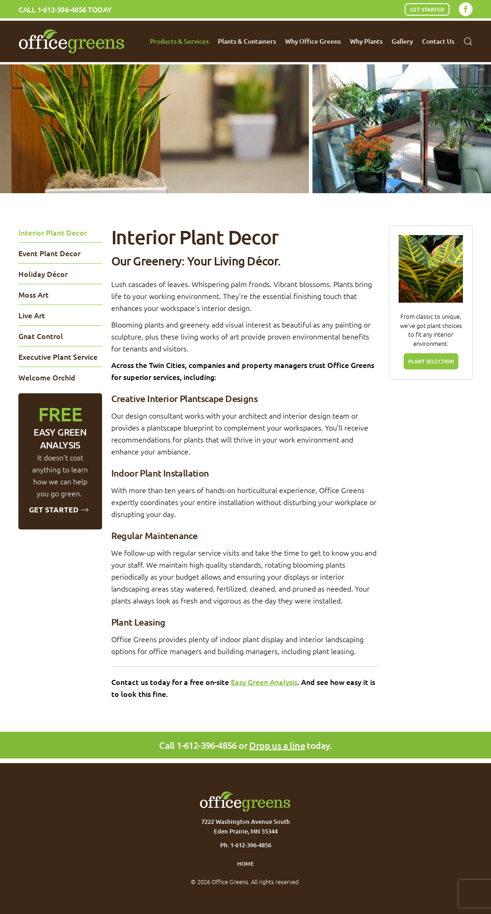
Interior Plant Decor (52, 232)
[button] (468, 41)
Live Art (31, 315)
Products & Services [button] (179, 41)
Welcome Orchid (46, 377)
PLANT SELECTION (431, 361)
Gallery (402, 41)
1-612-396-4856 (61, 9)
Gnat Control (40, 336)
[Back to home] (72, 41)
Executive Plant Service (57, 356)
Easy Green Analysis (264, 682)
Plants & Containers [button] (247, 41)
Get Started (427, 9)
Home (245, 864)
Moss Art (33, 294)
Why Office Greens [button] (313, 41)
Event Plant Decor (49, 253)
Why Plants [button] (366, 41)
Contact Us (438, 41)
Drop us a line (277, 745)
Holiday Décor (43, 274)
